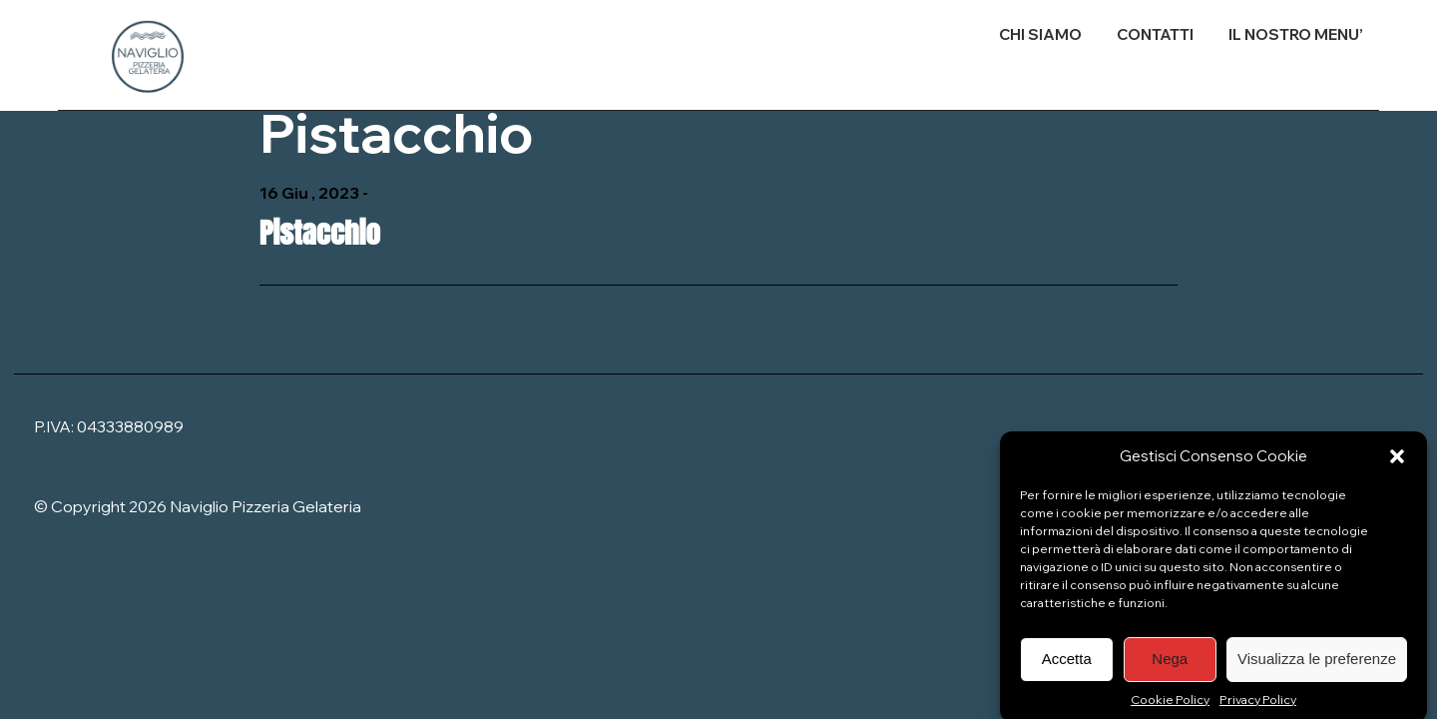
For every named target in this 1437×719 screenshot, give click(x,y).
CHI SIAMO (1040, 34)
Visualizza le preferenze (1316, 664)
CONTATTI (1155, 34)
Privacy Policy (1257, 705)
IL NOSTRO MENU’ (1295, 34)
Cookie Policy (1170, 705)
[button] (1397, 462)
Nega (1170, 664)
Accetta (1067, 664)
